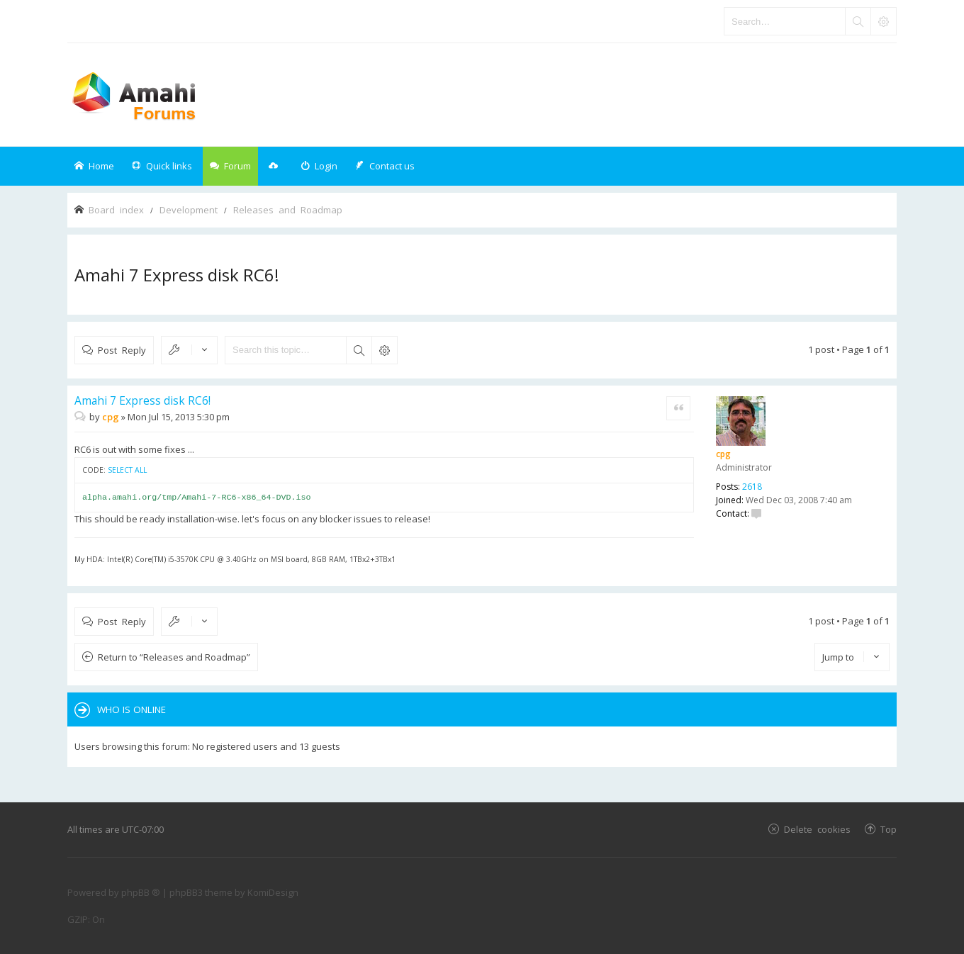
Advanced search (384, 350)
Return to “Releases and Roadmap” (174, 657)
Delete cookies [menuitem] (817, 829)
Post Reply (122, 349)
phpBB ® (140, 892)
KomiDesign (272, 892)
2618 (752, 487)
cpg (723, 454)
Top (888, 829)
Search (358, 350)
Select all (127, 470)
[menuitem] (318, 166)
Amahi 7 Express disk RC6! (176, 274)
